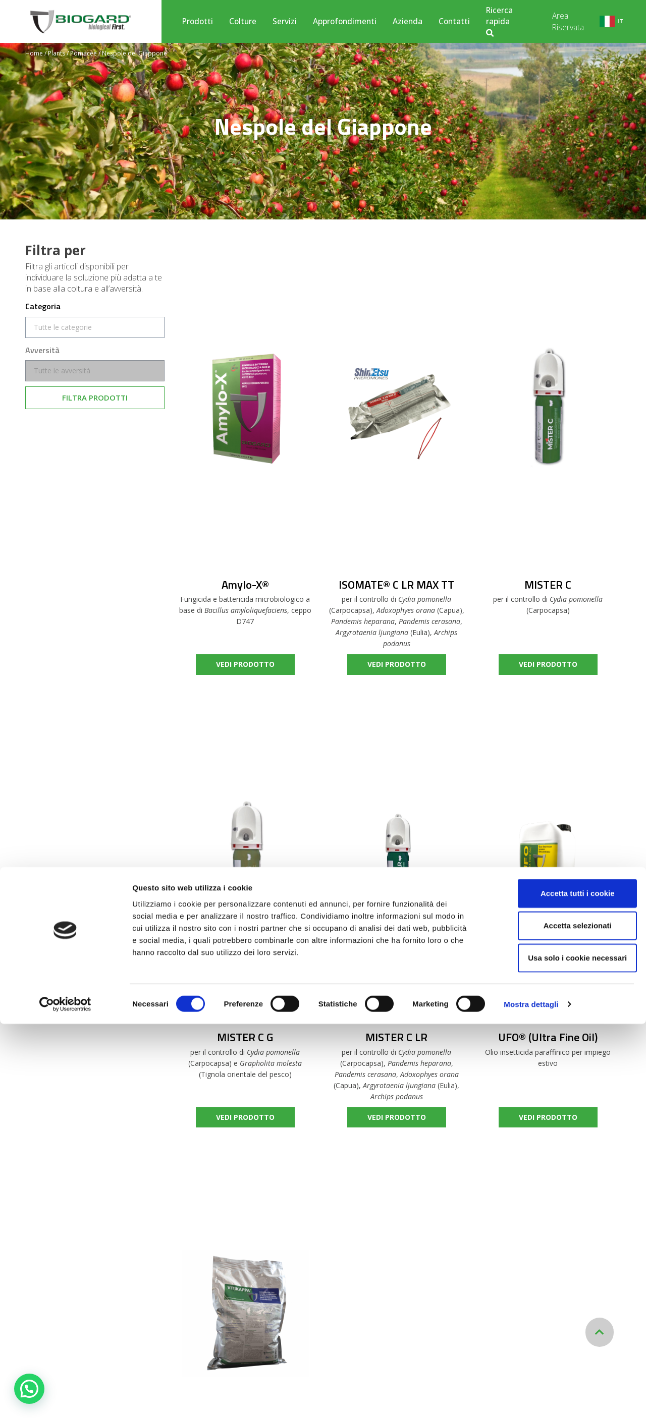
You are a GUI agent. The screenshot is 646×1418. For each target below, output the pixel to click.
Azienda (407, 21)
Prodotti (197, 21)
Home (34, 53)
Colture (242, 21)
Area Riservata (568, 21)
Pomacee (83, 53)
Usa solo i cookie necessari (561, 1351)
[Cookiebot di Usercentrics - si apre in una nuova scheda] (65, 1398)
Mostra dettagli (531, 1398)
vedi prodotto (245, 664)
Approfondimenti (344, 21)
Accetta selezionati (561, 1319)
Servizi (285, 21)
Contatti (454, 21)
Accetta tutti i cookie (562, 1287)
